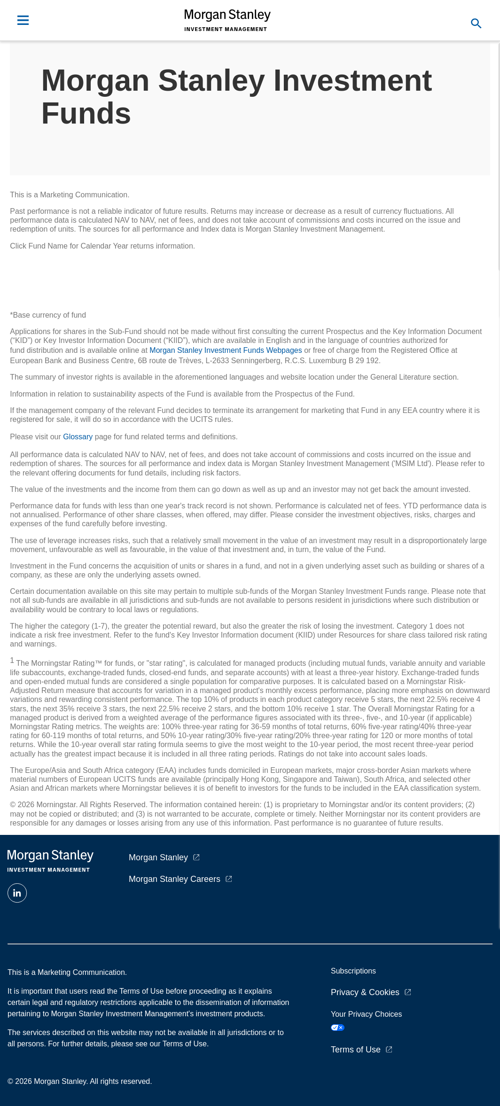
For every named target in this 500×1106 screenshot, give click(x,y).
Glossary (78, 437)
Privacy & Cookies (365, 992)
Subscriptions (353, 971)
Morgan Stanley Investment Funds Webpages (225, 350)
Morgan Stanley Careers (174, 879)
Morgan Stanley (158, 857)
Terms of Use (356, 1049)
